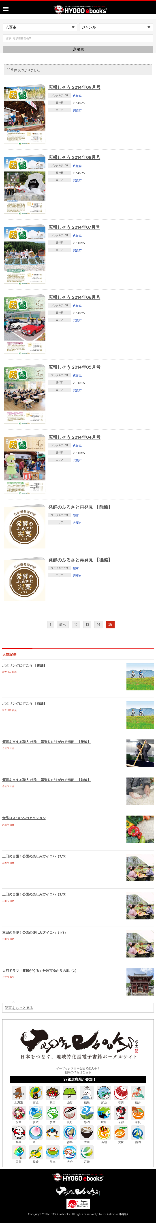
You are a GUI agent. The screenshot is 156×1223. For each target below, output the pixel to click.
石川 (121, 1100)
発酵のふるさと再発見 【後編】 (80, 560)
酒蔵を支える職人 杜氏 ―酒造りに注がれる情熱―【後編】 (46, 742)
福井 (138, 1100)
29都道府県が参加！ (79, 1079)
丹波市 (5, 748)
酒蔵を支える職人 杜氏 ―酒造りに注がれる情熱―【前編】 (46, 780)
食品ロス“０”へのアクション (24, 818)
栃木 (19, 1120)
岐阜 (104, 1120)
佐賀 (19, 1160)
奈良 (138, 1120)
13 (87, 624)
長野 (70, 1120)
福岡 (138, 1140)
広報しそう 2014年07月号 (74, 227)
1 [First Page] (50, 624)
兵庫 (19, 1140)
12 (76, 624)
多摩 (53, 1120)
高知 (104, 1140)
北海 (19, 1100)
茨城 (36, 1120)
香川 (87, 1140)
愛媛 (121, 1140)
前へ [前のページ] (62, 624)
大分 (70, 1160)
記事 (76, 515)
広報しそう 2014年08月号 (74, 157)
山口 (53, 1140)
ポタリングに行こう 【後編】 (24, 665)
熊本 (53, 1160)
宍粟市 (77, 110)
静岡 (87, 1120)
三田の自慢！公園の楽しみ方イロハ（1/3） (35, 932)
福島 (87, 1100)
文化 (12, 748)
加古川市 (6, 671)
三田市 (5, 862)
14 (98, 624)
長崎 (36, 1160)
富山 (104, 1100)
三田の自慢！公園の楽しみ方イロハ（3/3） (35, 856)
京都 (121, 1120)
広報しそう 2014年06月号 (74, 297)
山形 (70, 1100)
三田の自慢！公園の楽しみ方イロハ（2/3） (35, 894)
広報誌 (77, 96)
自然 (14, 671)
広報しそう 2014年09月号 (74, 87)
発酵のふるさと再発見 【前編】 (80, 507)
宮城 (36, 1100)
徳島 (70, 1140)
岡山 (36, 1140)
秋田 (53, 1100)
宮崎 (87, 1160)
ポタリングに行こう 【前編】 (24, 703)
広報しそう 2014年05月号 (74, 367)
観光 (12, 977)
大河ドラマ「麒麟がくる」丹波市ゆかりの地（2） (40, 970)
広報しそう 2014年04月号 (74, 437)
